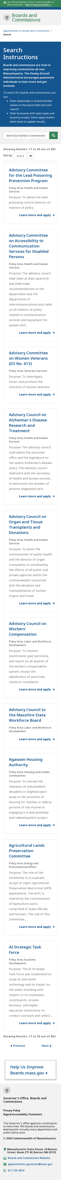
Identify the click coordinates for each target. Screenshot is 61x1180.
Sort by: (7, 155)
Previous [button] (19, 1046)
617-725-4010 (16, 1170)
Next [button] (45, 1046)
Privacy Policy (11, 1110)
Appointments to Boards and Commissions (26, 30)
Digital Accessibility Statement (22, 1114)
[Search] (53, 135)
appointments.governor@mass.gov (30, 1164)
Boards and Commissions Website (29, 1158)
